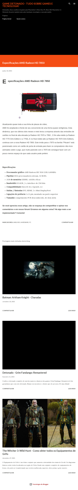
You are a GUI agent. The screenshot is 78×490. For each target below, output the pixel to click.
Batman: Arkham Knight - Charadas (21, 297)
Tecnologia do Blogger (39, 484)
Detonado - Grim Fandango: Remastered (24, 372)
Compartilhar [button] (67, 222)
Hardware (25, 222)
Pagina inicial (6, 19)
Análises (16, 222)
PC (30, 222)
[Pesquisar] (69, 3)
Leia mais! (72, 310)
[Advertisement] (39, 36)
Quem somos (21, 19)
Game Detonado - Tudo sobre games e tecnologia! (27, 4)
